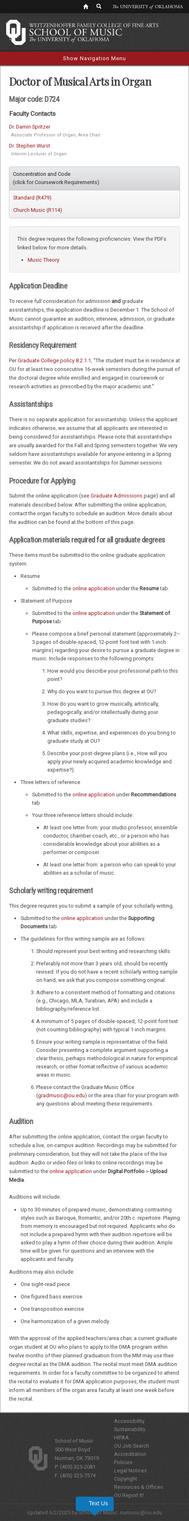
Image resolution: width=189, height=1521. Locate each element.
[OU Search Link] (99, 6)
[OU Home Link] (85, 6)
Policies (123, 1462)
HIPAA (121, 1437)
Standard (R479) (32, 198)
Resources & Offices (138, 1487)
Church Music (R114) (37, 210)
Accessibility (129, 1421)
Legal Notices (130, 1470)
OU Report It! (129, 1495)
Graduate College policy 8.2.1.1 (54, 360)
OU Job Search (131, 1446)
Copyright (125, 1479)
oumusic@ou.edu (141, 1512)
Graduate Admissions (116, 496)
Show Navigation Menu (94, 58)
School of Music (74, 1441)
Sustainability (129, 1429)
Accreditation (130, 1454)
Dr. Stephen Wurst (29, 146)
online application (93, 588)
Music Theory (43, 260)
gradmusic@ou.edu (61, 1095)
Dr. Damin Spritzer (29, 127)
